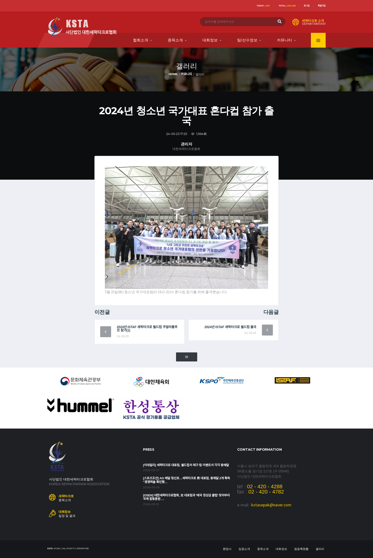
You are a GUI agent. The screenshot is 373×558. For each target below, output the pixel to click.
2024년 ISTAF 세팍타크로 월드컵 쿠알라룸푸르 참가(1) (147, 328)
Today (263, 6)
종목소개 (175, 40)
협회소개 (140, 40)
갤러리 (320, 549)
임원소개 (244, 549)
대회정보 (210, 40)
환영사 (227, 549)
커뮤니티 (284, 40)
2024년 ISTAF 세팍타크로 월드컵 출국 (230, 327)
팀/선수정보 (247, 40)
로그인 (307, 6)
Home (173, 74)
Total (287, 6)
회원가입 (322, 6)
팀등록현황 (301, 549)
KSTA (50, 548)
